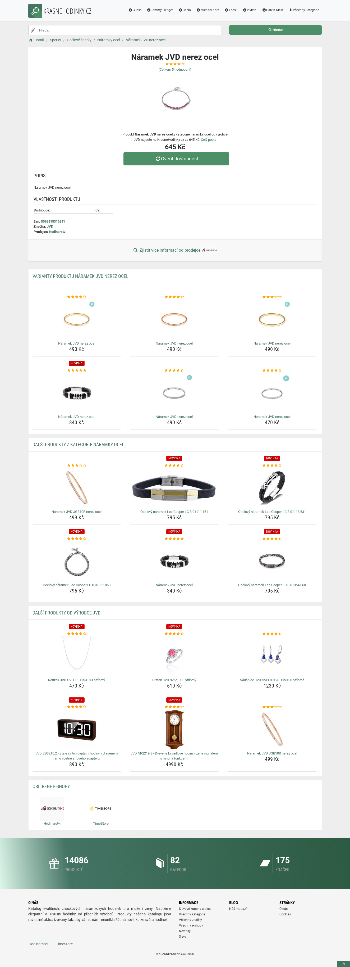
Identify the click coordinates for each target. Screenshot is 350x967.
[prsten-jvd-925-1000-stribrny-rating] (174, 633)
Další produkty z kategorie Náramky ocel (78, 444)
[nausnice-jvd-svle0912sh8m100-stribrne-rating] (272, 633)
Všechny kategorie (303, 10)
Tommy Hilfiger (160, 10)
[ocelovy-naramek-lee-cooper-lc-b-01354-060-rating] (272, 538)
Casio (184, 10)
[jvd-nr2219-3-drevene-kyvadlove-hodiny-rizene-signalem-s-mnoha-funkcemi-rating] (174, 707)
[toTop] (343, 964)
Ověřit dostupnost (176, 158)
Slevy (182, 936)
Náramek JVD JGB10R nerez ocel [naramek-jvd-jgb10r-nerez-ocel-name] (77, 512)
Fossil (230, 10)
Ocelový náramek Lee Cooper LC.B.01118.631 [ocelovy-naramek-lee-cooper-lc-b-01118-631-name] (272, 512)
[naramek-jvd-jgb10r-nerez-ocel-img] (77, 488)
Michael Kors (207, 10)
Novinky (185, 931)
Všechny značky (190, 920)
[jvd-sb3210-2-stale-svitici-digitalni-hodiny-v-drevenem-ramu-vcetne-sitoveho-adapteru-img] (77, 729)
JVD (50, 226)
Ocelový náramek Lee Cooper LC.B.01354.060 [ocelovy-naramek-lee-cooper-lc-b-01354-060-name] (272, 585)
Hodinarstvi (57, 232)
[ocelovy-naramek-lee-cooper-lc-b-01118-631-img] (272, 488)
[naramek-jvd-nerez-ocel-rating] (77, 297)
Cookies (285, 914)
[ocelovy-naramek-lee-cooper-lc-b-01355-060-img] (77, 561)
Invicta (250, 10)
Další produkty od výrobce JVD (66, 613)
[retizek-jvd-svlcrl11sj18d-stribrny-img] (77, 656)
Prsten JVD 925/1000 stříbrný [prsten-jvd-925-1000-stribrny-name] (174, 680)
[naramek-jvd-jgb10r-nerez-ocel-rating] (77, 465)
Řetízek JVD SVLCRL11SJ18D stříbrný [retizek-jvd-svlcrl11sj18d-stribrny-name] (76, 680)
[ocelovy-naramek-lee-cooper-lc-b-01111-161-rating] (174, 465)
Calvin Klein (272, 10)
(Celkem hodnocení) (175, 69)
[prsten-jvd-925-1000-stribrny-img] (174, 656)
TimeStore (64, 944)
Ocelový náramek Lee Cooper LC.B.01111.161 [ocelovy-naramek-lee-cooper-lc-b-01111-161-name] (174, 512)
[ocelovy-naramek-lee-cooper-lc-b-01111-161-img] (174, 488)
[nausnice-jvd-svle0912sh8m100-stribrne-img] (272, 656)
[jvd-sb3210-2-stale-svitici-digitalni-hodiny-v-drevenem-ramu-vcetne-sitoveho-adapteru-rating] (77, 707)
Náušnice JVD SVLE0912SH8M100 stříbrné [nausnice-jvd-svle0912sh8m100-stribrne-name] (272, 680)
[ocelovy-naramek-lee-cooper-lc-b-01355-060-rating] (77, 538)
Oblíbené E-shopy (51, 786)
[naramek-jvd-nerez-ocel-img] (77, 320)
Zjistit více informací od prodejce (175, 251)
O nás (283, 909)
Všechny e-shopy (191, 925)
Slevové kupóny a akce (195, 909)
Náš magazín (238, 909)
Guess (134, 10)
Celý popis (208, 140)
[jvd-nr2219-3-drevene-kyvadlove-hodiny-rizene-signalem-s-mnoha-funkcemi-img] (174, 729)
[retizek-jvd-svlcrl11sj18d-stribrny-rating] (77, 633)
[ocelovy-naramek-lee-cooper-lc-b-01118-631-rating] (272, 465)
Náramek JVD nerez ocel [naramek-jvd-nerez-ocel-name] (76, 343)
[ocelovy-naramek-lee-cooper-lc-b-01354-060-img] (272, 561)
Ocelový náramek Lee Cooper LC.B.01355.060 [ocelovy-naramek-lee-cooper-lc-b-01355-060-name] (76, 585)
